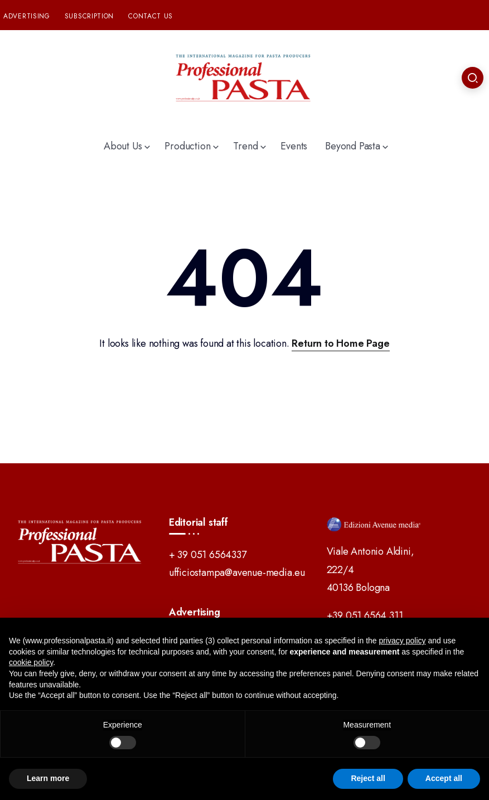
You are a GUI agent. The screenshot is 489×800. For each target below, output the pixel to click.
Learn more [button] (48, 778)
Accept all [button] (443, 778)
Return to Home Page (340, 343)
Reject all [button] (368, 778)
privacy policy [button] (402, 640)
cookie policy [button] (31, 662)
